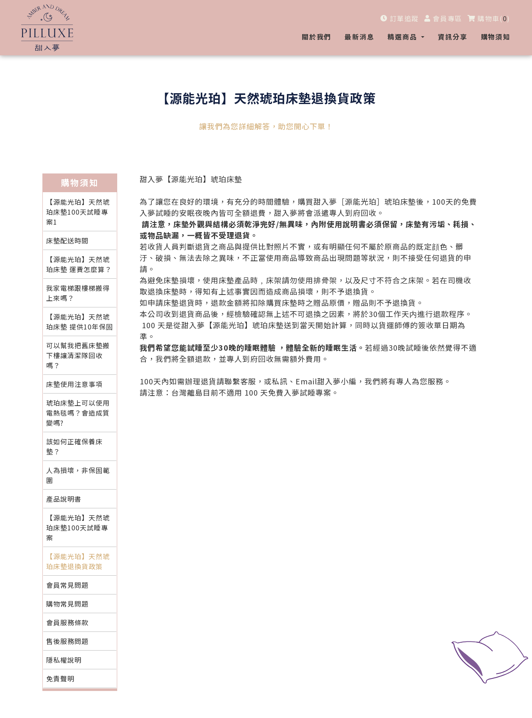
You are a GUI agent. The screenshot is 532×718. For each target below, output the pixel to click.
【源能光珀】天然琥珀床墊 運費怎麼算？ (79, 264)
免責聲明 (60, 678)
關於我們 (316, 37)
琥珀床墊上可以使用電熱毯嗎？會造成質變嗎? (78, 413)
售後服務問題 (67, 641)
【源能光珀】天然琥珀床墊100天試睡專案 (78, 527)
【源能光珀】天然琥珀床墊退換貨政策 (78, 561)
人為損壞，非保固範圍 (78, 475)
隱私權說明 (63, 660)
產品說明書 (63, 499)
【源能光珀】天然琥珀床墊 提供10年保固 (79, 322)
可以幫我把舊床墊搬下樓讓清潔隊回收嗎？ (78, 355)
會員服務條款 (67, 622)
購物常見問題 (67, 604)
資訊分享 (452, 37)
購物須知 (495, 37)
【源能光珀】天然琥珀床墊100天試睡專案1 (78, 212)
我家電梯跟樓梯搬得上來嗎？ (78, 293)
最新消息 (359, 37)
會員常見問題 (67, 585)
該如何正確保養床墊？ (74, 446)
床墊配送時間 (67, 240)
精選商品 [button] (403, 37)
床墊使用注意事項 (74, 384)
